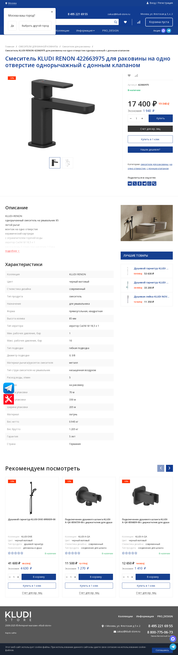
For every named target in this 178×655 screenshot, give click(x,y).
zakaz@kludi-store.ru (119, 14)
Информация (85, 30)
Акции (156, 30)
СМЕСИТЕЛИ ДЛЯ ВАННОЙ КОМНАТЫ (38, 46)
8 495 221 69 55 (78, 14)
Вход (153, 3)
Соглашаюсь (162, 650)
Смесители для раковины (76, 46)
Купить (160, 118)
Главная (9, 46)
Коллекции (62, 30)
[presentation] (160, 468)
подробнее (12, 250)
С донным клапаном (158, 168)
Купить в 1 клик (150, 139)
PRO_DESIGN (110, 30)
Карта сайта (10, 633)
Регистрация (165, 3)
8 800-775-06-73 (160, 632)
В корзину (39, 576)
